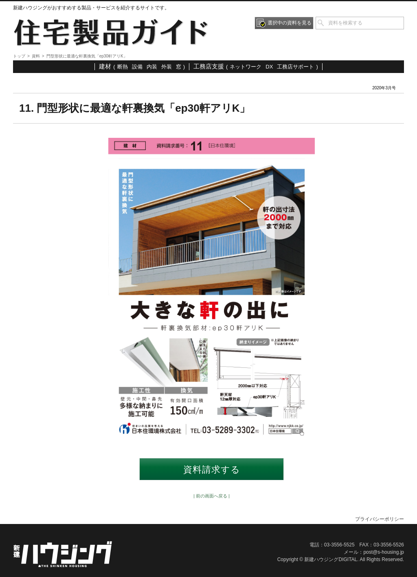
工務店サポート (295, 67)
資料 (36, 56)
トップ (19, 56)
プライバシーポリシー (379, 519)
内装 (152, 67)
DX (269, 67)
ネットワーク (245, 67)
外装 (166, 67)
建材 (105, 66)
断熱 (122, 67)
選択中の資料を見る (290, 23)
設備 (137, 67)
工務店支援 (208, 66)
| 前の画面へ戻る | (211, 495)
